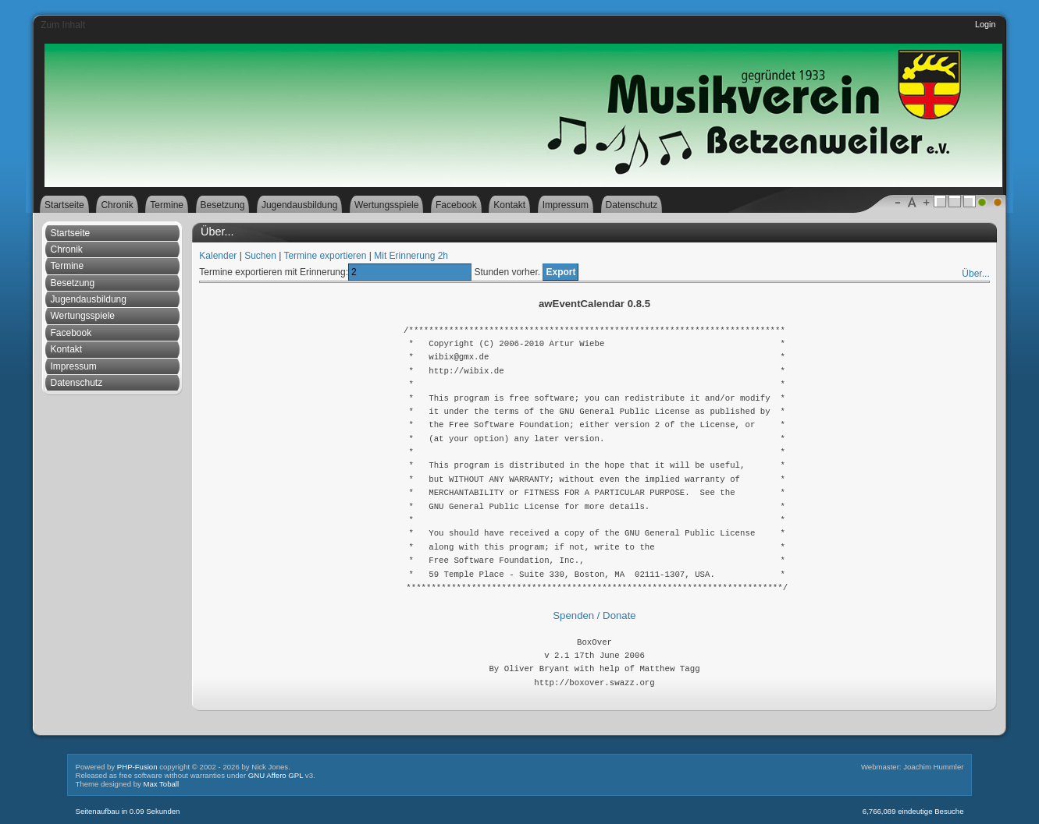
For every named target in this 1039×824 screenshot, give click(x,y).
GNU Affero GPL (275, 775)
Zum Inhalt (63, 24)
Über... (975, 273)
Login (985, 24)
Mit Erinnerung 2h (411, 255)
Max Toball (161, 784)
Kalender (218, 255)
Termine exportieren (324, 255)
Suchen (260, 255)
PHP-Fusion (137, 766)
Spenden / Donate (594, 615)
